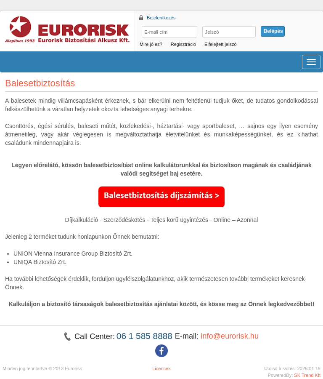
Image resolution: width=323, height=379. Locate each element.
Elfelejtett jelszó (220, 44)
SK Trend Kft (307, 375)
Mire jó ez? (151, 44)
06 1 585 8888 (145, 336)
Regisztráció (183, 44)
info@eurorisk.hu (230, 336)
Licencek (161, 368)
